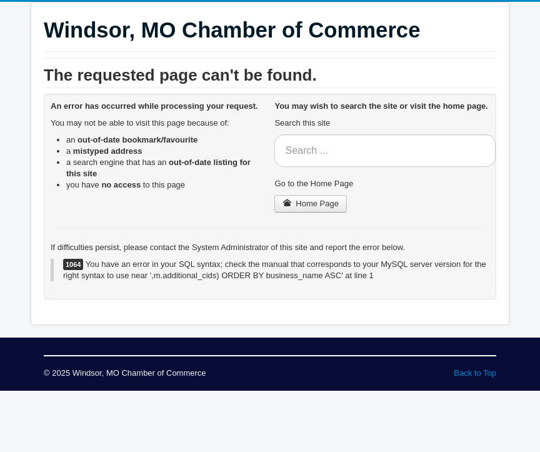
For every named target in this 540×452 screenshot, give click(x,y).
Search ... (274, 134)
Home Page (310, 203)
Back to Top (475, 373)
